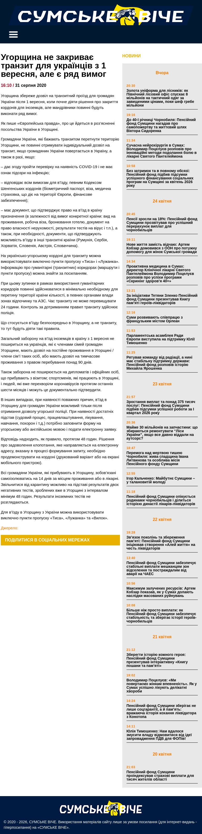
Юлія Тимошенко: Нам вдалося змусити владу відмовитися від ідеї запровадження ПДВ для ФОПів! (159, 735)
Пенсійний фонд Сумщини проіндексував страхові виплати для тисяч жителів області (160, 775)
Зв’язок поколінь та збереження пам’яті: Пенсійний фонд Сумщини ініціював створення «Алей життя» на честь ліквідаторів (161, 542)
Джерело (9, 528)
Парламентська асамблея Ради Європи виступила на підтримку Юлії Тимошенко (161, 339)
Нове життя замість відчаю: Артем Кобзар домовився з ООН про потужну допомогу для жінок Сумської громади (162, 248)
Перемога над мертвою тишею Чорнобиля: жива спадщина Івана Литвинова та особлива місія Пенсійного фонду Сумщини (157, 458)
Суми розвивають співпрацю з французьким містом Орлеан (155, 319)
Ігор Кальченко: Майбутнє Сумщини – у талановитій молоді (161, 480)
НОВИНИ (131, 56)
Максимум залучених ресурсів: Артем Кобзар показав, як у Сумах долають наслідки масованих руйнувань (161, 592)
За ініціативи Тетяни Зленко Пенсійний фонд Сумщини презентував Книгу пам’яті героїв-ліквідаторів (162, 299)
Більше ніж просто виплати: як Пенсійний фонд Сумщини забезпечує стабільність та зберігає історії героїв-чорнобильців (161, 615)
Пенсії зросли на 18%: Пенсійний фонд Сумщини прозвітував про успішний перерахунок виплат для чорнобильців (162, 224)
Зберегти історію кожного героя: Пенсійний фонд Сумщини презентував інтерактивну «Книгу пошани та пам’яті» (157, 660)
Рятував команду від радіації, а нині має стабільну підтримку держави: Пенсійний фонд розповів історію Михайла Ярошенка (160, 362)
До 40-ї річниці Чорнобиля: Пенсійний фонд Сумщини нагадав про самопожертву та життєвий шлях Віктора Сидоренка (161, 125)
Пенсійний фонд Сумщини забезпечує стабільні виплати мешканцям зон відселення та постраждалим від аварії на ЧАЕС (161, 568)
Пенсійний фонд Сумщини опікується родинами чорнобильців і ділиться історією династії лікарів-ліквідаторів (161, 500)
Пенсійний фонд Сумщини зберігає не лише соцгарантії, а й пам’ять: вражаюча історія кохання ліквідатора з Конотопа (161, 711)
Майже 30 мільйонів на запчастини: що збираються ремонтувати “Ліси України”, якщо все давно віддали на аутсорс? (162, 432)
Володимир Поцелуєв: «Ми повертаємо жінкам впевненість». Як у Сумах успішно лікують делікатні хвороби (162, 685)
